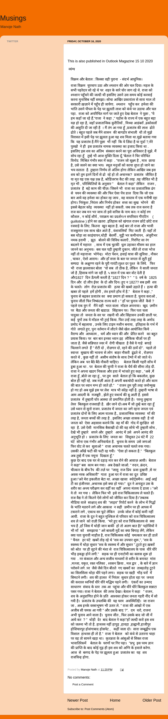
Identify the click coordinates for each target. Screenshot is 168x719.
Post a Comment (82, 684)
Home (115, 700)
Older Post (152, 700)
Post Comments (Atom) (99, 709)
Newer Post (77, 700)
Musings (13, 18)
